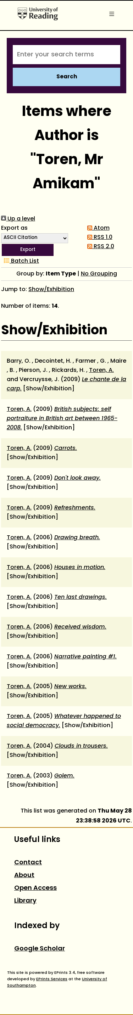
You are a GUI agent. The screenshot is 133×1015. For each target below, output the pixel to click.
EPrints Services (51, 979)
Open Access (35, 888)
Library (25, 901)
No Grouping (99, 274)
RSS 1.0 (98, 237)
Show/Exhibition (51, 289)
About (24, 875)
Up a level (18, 219)
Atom (97, 228)
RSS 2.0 (99, 246)
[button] (27, 250)
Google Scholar (39, 948)
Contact (28, 862)
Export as (14, 228)
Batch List (20, 261)
